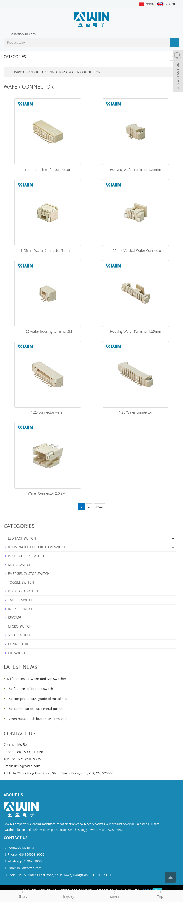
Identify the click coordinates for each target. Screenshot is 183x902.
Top (160, 894)
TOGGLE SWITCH (21, 582)
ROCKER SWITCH (21, 608)
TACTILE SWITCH (20, 600)
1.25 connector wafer (47, 412)
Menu (114, 894)
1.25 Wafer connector (135, 412)
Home (17, 72)
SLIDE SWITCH (19, 635)
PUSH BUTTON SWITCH (26, 556)
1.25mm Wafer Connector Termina (48, 250)
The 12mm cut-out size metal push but (37, 708)
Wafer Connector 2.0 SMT (47, 493)
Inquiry (69, 894)
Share (23, 894)
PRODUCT (33, 72)
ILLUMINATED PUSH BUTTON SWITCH (37, 547)
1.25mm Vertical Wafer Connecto (135, 250)
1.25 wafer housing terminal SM (47, 331)
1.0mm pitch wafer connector (48, 169)
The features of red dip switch (30, 688)
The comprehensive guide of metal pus (37, 698)
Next (99, 506)
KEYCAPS (15, 617)
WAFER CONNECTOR (84, 72)
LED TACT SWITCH (22, 538)
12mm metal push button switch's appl (37, 718)
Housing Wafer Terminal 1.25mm (135, 169)
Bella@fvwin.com (22, 34)
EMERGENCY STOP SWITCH (29, 573)
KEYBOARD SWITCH (23, 591)
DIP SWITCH (17, 652)
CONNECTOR (55, 72)
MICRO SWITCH (20, 626)
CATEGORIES (15, 56)
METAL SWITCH (19, 564)
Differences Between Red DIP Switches (36, 678)
